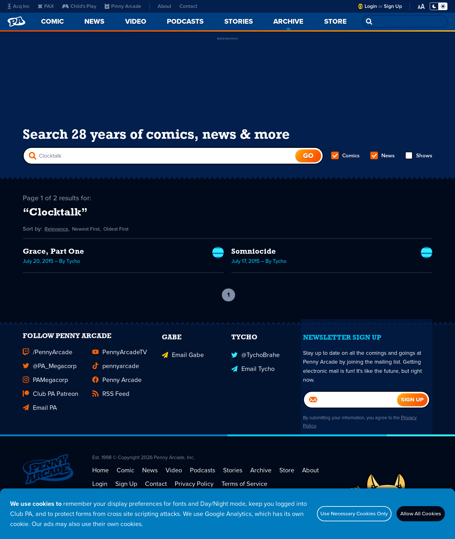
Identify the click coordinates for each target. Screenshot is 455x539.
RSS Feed (111, 416)
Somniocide (253, 261)
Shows (418, 163)
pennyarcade (115, 388)
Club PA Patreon (50, 416)
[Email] (350, 425)
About (164, 6)
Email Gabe (183, 374)
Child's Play (79, 6)
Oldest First (123, 239)
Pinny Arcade (123, 6)
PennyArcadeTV (119, 374)
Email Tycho (253, 388)
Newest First (90, 239)
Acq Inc (19, 6)
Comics (346, 163)
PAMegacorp (45, 402)
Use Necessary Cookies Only (331, 513)
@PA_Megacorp (49, 388)
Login (371, 6)
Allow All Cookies (414, 513)
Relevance (57, 239)
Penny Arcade (117, 402)
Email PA (40, 430)
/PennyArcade (47, 374)
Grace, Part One (53, 261)
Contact (188, 6)
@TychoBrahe (255, 374)
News (382, 163)
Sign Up (393, 6)
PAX (46, 6)
